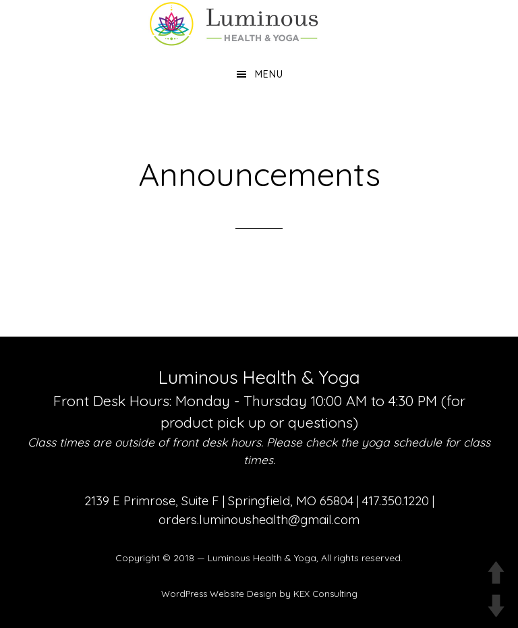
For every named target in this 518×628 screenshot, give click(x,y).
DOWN (496, 606)
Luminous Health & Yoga (262, 558)
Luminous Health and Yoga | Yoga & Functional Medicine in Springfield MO (259, 23)
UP (496, 572)
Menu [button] (269, 74)
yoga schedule (402, 442)
